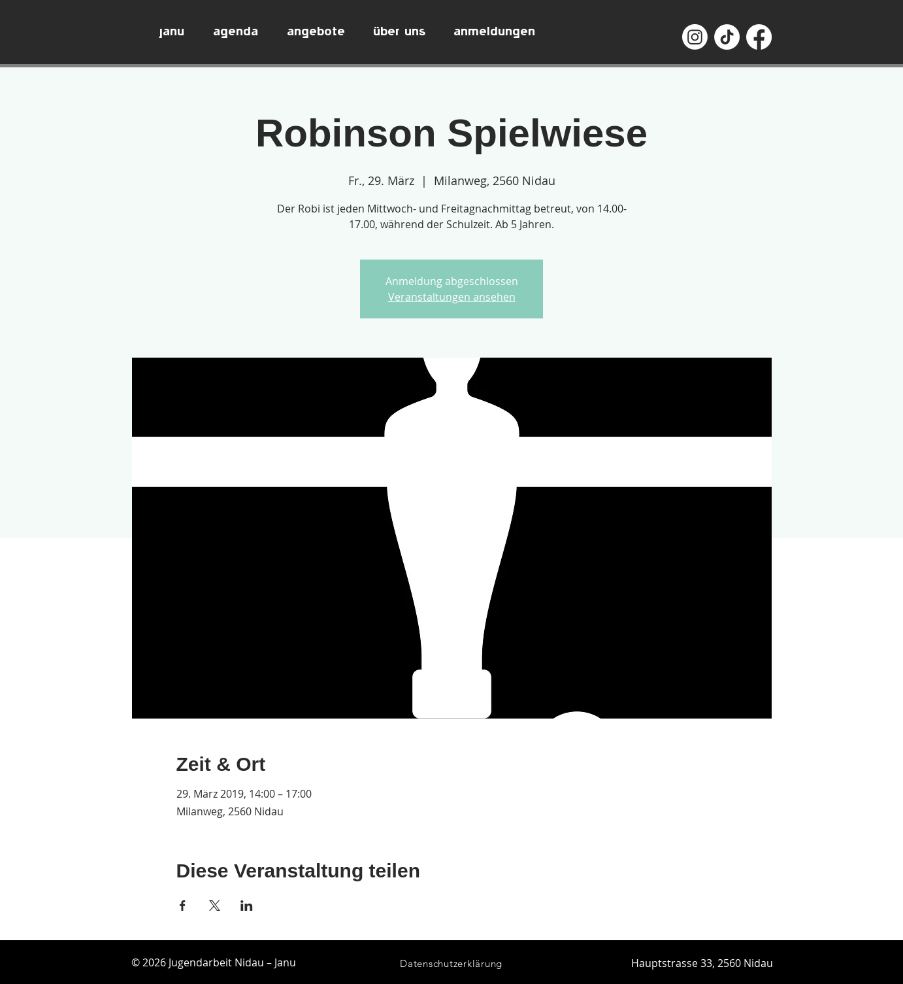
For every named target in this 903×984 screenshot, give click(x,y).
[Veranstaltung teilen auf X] (214, 905)
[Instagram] (695, 37)
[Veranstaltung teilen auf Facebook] (182, 905)
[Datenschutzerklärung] (451, 963)
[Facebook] (759, 37)
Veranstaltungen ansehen (452, 297)
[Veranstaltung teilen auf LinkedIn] (246, 905)
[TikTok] (727, 37)
